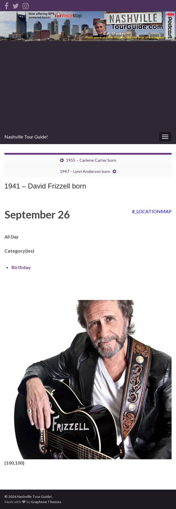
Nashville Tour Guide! (26, 136)
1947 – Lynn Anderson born (85, 171)
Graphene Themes (46, 502)
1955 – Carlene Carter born (91, 160)
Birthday (21, 267)
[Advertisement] (88, 85)
